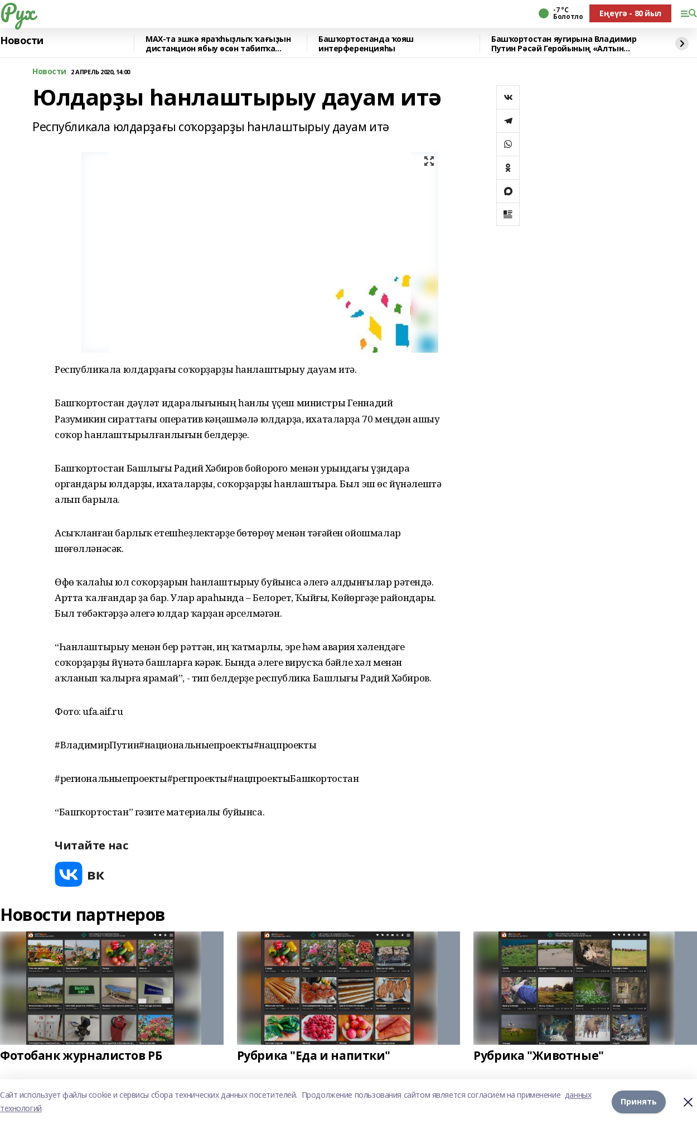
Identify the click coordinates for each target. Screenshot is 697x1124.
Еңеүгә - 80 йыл (630, 13)
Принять (639, 1101)
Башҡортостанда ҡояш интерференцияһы (366, 44)
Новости (21, 41)
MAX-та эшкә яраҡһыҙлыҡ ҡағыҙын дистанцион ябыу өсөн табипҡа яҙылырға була (218, 44)
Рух (17, 12)
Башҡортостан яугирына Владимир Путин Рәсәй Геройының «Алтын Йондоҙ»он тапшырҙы (563, 44)
